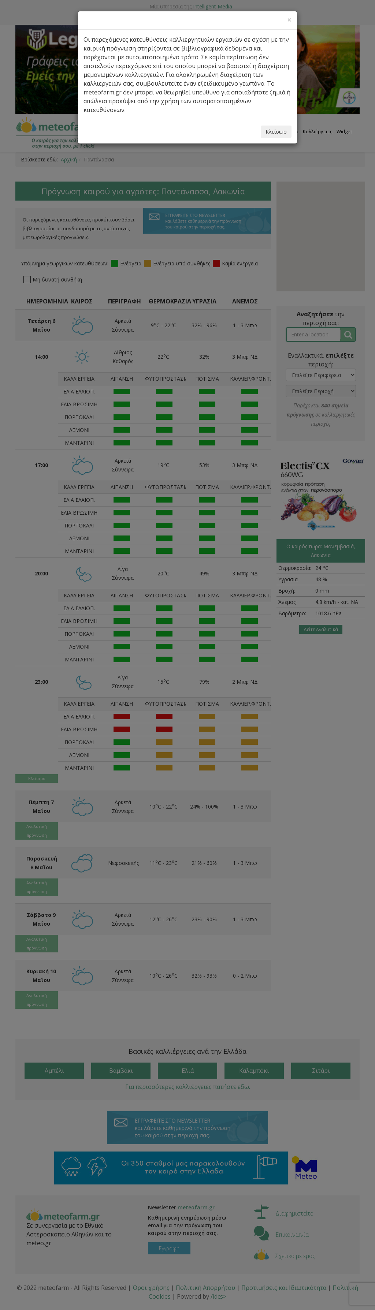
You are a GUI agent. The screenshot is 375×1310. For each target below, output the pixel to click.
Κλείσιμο (276, 131)
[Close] (289, 20)
